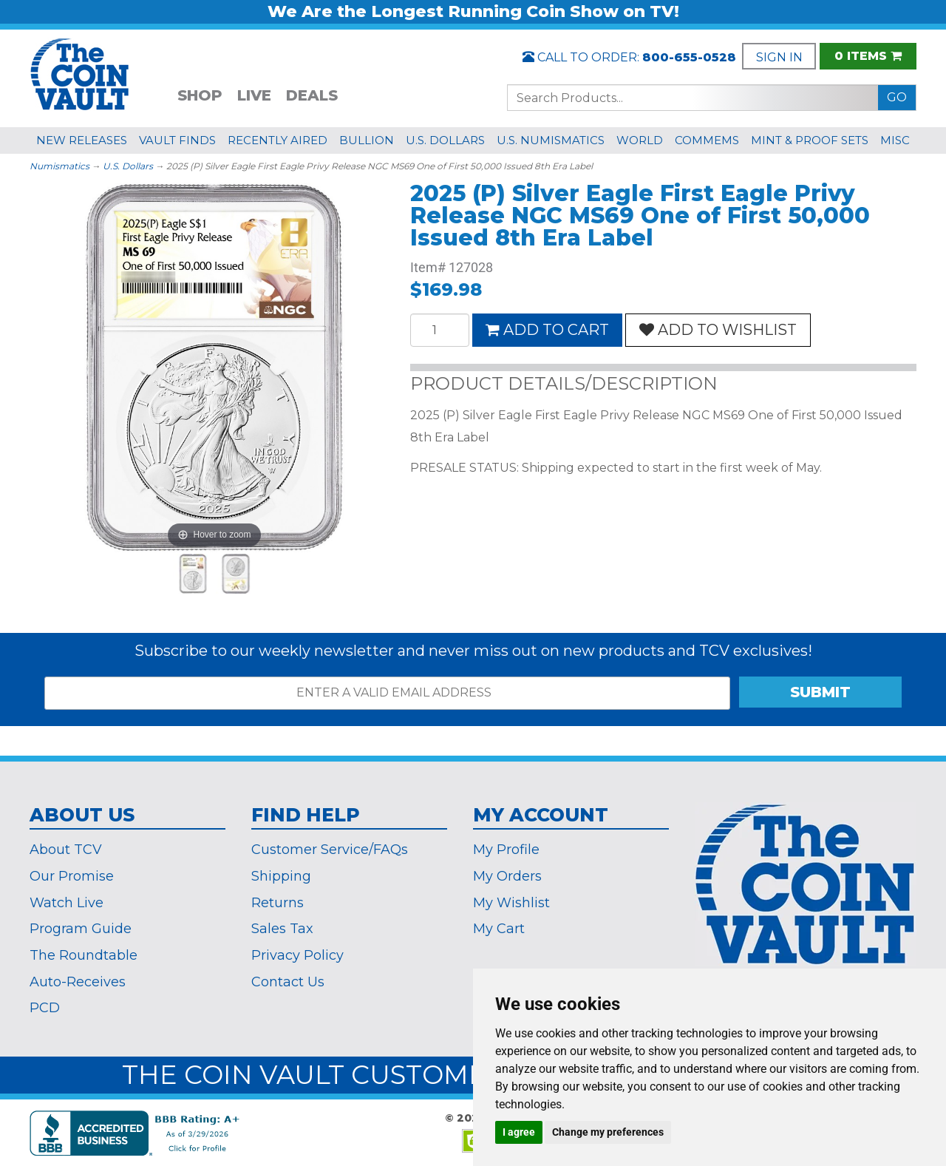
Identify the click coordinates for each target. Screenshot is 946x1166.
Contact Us (287, 982)
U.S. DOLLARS (445, 140)
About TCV (66, 849)
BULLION (366, 140)
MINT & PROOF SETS (809, 140)
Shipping (281, 876)
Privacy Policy (297, 955)
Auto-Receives (78, 982)
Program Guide (81, 929)
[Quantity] (439, 330)
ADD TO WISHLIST (718, 330)
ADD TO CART (547, 330)
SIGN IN (779, 57)
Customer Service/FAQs (329, 849)
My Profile (506, 849)
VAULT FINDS (177, 140)
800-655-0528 (689, 57)
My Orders (507, 876)
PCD (45, 1008)
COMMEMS (707, 140)
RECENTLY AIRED (277, 140)
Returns (277, 903)
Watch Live (66, 903)
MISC (895, 140)
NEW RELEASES (81, 140)
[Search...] (693, 97)
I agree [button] (519, 1132)
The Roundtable (83, 955)
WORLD (639, 140)
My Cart (499, 929)
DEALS (312, 95)
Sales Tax (282, 929)
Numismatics (59, 166)
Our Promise (72, 876)
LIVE (254, 95)
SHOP (199, 95)
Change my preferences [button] (608, 1132)
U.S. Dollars (128, 166)
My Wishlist (511, 903)
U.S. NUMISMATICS (551, 140)
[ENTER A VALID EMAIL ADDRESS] (387, 693)
